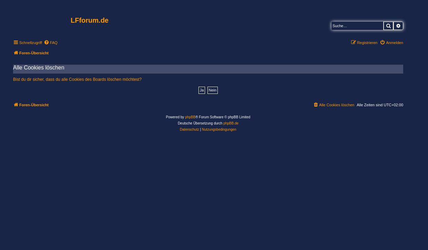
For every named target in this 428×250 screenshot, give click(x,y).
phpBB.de (230, 123)
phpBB (190, 117)
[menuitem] (51, 43)
